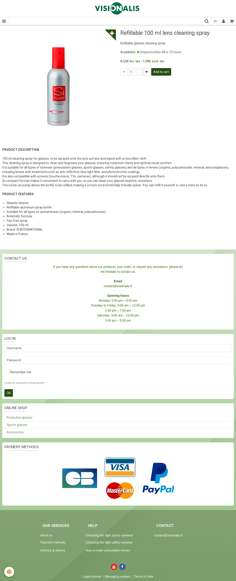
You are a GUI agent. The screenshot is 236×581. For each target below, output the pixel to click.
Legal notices (92, 576)
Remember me (17, 372)
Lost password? (35, 382)
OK (9, 393)
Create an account (14, 382)
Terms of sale (143, 576)
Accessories (15, 432)
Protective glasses (19, 417)
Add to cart (161, 72)
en (215, 21)
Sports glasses (17, 425)
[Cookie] (9, 572)
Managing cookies (117, 576)
